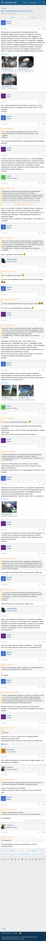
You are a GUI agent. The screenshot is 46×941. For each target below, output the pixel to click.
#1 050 (43, 832)
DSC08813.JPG (7, 514)
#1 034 (43, 320)
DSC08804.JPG (7, 398)
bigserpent (10, 749)
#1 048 (43, 774)
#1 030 (43, 183)
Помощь (15, 933)
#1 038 (43, 484)
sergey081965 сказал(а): (9, 299)
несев (9, 94)
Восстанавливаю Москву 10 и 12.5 (17, 11)
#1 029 (43, 155)
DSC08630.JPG (24, 69)
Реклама (21, 939)
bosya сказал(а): (7, 238)
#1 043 (43, 642)
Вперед (33, 17)
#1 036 (43, 413)
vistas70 (4, 13)
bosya (9, 176)
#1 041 (43, 584)
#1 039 (43, 529)
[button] (2, 2)
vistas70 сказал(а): (7, 809)
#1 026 (43, 28)
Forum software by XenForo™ (19, 937)
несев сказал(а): (7, 128)
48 (28, 17)
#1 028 (43, 124)
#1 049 (43, 804)
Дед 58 (9, 21)
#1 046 (43, 723)
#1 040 (43, 553)
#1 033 (43, 294)
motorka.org (13, 939)
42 (22, 17)
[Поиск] (44, 2)
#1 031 (43, 233)
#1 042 (43, 616)
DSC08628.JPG (7, 69)
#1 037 (43, 446)
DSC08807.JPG (24, 398)
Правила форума (6, 933)
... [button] (19, 17)
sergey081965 (11, 259)
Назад (12, 17)
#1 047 (43, 757)
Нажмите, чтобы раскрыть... (23, 204)
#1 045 (43, 687)
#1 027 (43, 102)
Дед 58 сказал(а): (7, 188)
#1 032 (43, 266)
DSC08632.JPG (7, 87)
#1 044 (43, 659)
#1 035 (43, 370)
